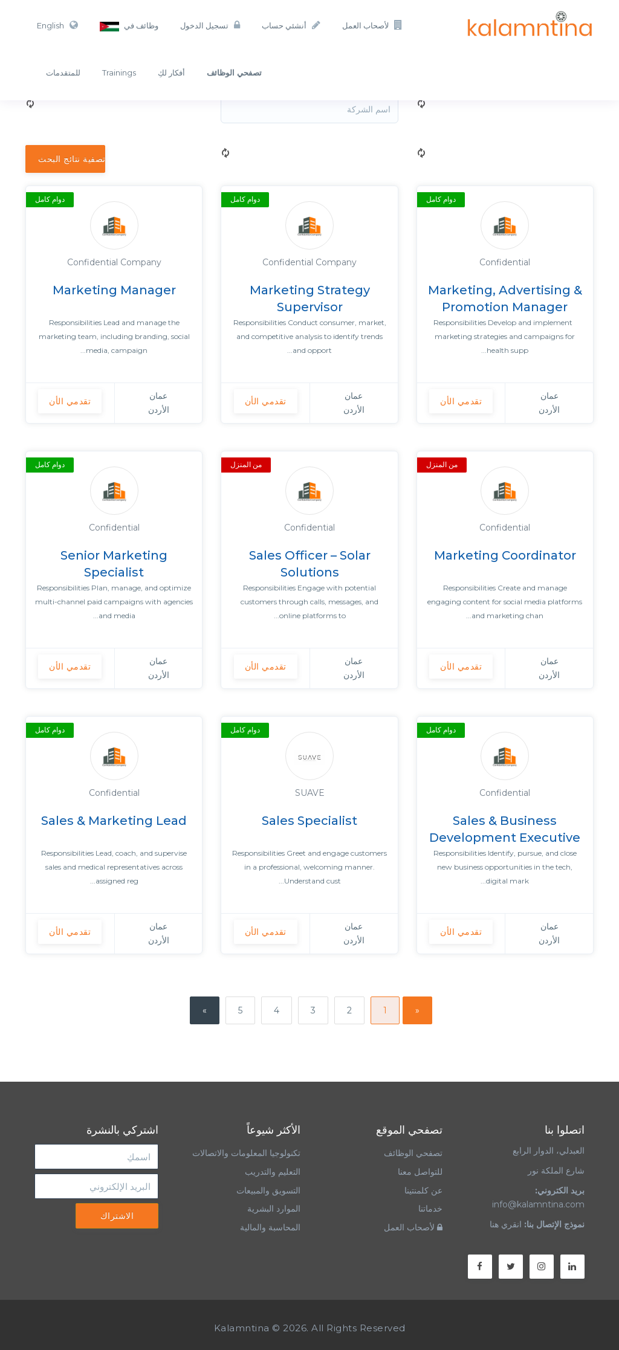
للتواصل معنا (420, 1171)
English (57, 25)
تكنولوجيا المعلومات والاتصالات (245, 1153)
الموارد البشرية (273, 1208)
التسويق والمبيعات (268, 1190)
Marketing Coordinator (505, 555)
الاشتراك (117, 1215)
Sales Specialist (309, 820)
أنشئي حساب (291, 25)
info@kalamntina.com (538, 1204)
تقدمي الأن (461, 401)
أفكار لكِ (171, 72)
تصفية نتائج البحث (71, 158)
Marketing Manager (114, 290)
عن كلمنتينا (423, 1190)
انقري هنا (506, 1224)
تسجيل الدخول (210, 25)
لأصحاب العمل (372, 25)
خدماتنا (430, 1208)
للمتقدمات (63, 72)
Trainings (119, 72)
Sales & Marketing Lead (114, 820)
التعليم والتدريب (272, 1171)
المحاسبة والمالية (270, 1227)
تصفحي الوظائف (413, 1153)
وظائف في (129, 26)
